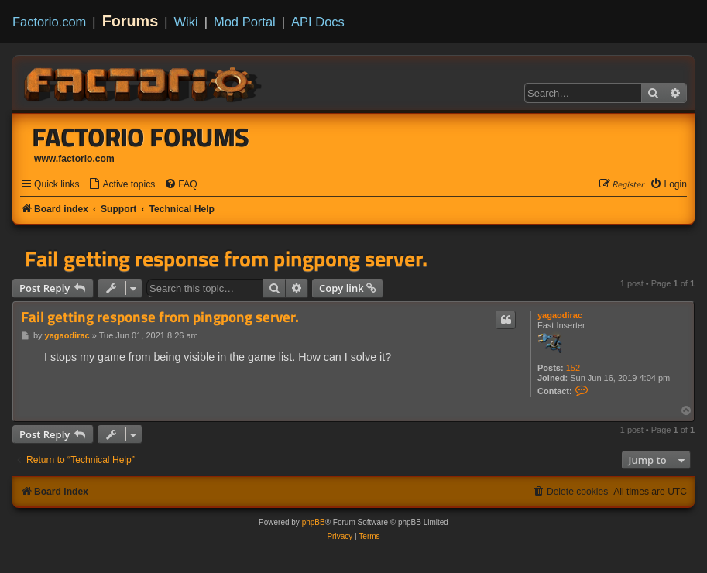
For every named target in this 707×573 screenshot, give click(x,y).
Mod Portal (245, 22)
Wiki (186, 22)
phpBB (313, 522)
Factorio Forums (141, 137)
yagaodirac (559, 315)
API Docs (318, 22)
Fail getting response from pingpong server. (226, 258)
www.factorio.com (74, 158)
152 (573, 367)
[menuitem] (121, 184)
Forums (130, 20)
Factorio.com (49, 22)
